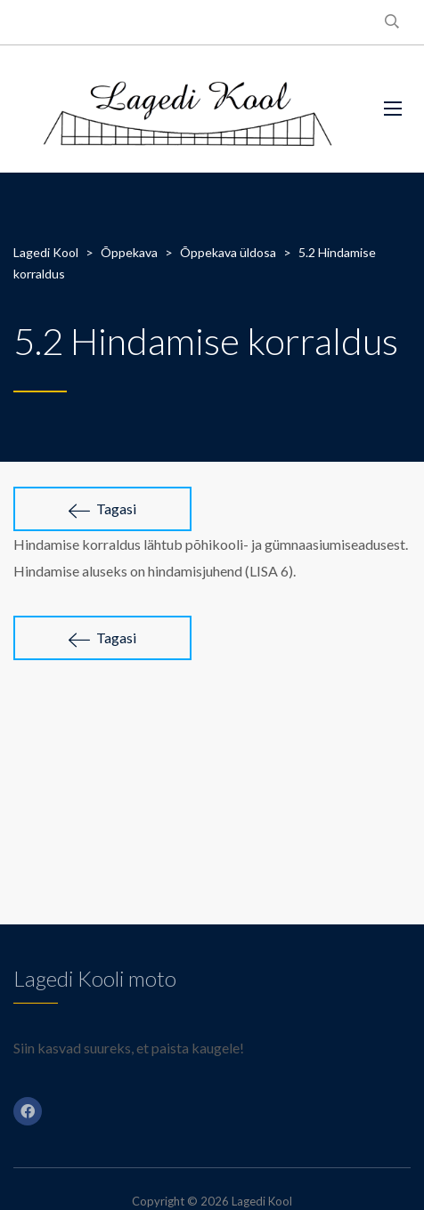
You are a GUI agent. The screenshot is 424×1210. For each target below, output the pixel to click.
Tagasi (102, 509)
